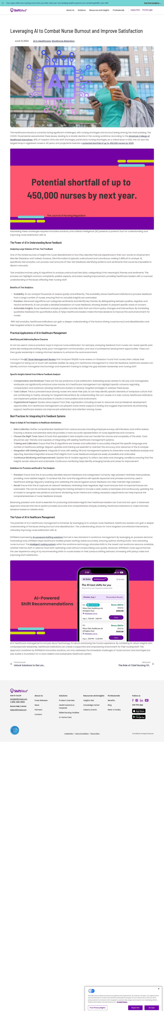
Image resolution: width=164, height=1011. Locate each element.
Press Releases (41, 700)
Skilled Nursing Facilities (69, 712)
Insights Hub (88, 700)
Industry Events (90, 709)
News (37, 705)
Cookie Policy (68, 734)
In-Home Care (65, 717)
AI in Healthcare (42, 41)
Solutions (82, 10)
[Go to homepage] (18, 10)
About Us (70, 10)
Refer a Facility (114, 709)
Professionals (118, 10)
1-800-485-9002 (17, 702)
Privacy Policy (95, 734)
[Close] (158, 993)
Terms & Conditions (82, 734)
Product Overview (67, 700)
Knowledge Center (91, 705)
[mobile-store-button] (138, 711)
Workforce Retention (63, 41)
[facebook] (133, 700)
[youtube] (147, 700)
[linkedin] (141, 700)
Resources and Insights (99, 10)
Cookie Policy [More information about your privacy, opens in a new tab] (122, 1007)
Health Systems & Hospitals (66, 706)
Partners (38, 709)
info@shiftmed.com (18, 699)
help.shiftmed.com (18, 710)
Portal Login (147, 10)
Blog (110, 705)
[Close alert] (2, 3)
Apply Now (135, 10)
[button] (70, 10)
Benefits (111, 700)
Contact (38, 714)
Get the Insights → (152, 3)
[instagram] (136, 700)
